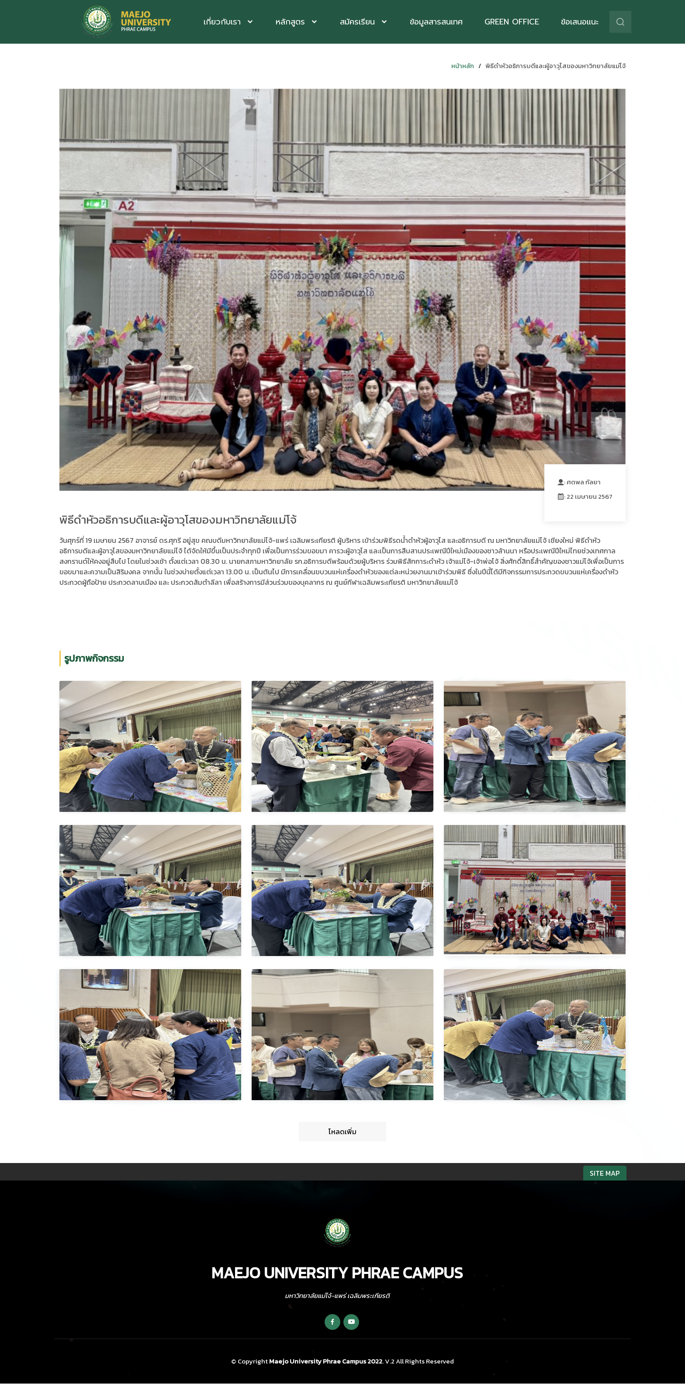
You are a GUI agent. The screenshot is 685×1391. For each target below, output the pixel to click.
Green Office (511, 22)
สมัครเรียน (359, 22)
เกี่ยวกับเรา (224, 22)
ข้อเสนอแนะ (580, 22)
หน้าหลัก (462, 66)
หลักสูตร (292, 22)
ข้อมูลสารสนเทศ (436, 22)
